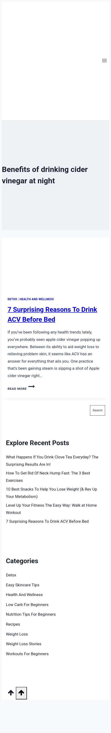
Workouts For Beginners (27, 653)
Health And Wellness (37, 299)
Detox (12, 299)
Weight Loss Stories (23, 643)
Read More (21, 389)
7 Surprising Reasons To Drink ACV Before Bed (47, 521)
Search (12, 401)
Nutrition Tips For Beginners (31, 614)
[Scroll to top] (11, 694)
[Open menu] (104, 61)
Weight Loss (17, 634)
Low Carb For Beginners (27, 604)
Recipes (13, 624)
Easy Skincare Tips (22, 585)
